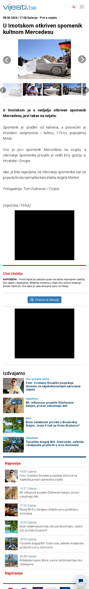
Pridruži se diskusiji (44, 300)
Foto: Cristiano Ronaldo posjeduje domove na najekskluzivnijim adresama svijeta (53, 386)
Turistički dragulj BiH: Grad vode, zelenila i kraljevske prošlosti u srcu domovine (55, 443)
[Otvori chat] (80, 580)
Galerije (31, 471)
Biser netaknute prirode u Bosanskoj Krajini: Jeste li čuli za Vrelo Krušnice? (53, 423)
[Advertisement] (44, 235)
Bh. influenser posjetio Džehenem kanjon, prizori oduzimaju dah (50, 404)
